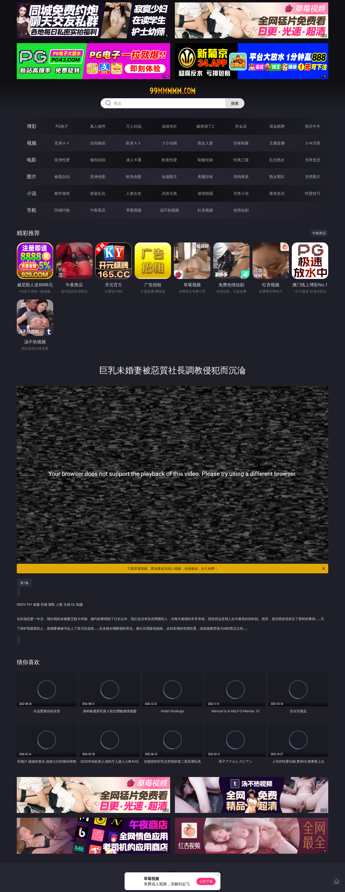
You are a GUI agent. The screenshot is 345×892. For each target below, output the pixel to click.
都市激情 (62, 193)
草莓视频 (133, 210)
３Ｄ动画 (169, 143)
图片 (31, 176)
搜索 (235, 103)
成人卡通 (133, 159)
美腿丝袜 (205, 176)
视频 (31, 143)
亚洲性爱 (62, 159)
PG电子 (62, 126)
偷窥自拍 (62, 176)
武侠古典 (169, 193)
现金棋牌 (277, 126)
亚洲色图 (97, 176)
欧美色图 (133, 176)
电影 (31, 159)
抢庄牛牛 (312, 126)
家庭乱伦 (97, 193)
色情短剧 (241, 210)
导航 (31, 210)
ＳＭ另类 (312, 143)
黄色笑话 (277, 193)
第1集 (24, 583)
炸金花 (241, 126)
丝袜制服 (241, 143)
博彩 (31, 126)
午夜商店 (97, 210)
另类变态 (312, 159)
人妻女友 (133, 193)
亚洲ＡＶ (62, 143)
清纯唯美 (241, 176)
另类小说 (241, 193)
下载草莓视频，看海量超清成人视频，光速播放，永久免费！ (226, 568)
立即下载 (206, 881)
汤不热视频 (169, 210)
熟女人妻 (205, 143)
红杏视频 (205, 210)
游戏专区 (169, 126)
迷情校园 (205, 193)
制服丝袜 (205, 159)
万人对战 (133, 126)
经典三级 (241, 159)
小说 (31, 193)
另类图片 (312, 176)
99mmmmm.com (173, 91)
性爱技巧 (312, 193)
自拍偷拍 (97, 143)
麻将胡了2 (205, 126)
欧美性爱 (169, 159)
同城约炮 (62, 210)
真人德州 (97, 126)
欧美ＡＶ (133, 143)
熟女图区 (277, 176)
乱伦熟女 (277, 159)
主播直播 (277, 143)
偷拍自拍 (97, 159)
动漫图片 (169, 176)
